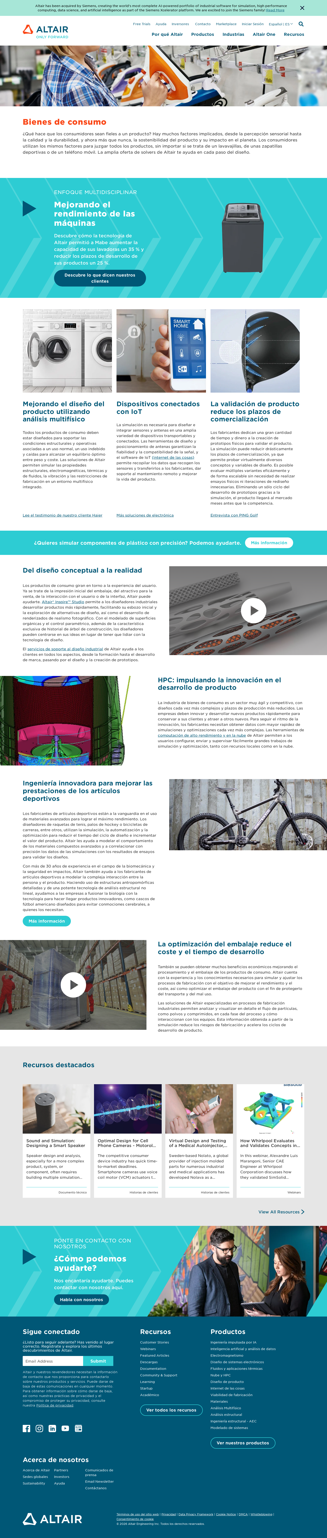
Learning (147, 1382)
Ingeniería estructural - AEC (234, 1421)
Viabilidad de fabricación (232, 1395)
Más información (269, 542)
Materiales (219, 1401)
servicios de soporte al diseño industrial (65, 648)
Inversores (180, 24)
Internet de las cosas (228, 1388)
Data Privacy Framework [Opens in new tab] (195, 1514)
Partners (61, 1470)
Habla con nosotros (81, 1299)
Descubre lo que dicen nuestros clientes (99, 278)
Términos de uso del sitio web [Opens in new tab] (137, 1514)
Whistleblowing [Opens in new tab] (261, 1514)
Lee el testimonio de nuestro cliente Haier (62, 515)
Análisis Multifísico (226, 1408)
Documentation (153, 1368)
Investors (61, 1477)
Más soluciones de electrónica (145, 515)
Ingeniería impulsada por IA (234, 1342)
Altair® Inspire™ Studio (63, 601)
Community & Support (158, 1375)
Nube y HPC (221, 1375)
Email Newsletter (99, 1481)
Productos (202, 34)
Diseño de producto (227, 1382)
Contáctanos (96, 1488)
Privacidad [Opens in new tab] (168, 1514)
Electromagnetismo (227, 1355)
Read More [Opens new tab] (275, 10)
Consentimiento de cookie (135, 1519)
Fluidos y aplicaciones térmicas (237, 1368)
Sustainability (34, 1483)
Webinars (148, 1349)
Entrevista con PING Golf (234, 515)
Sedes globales (35, 1477)
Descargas (149, 1362)
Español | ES (279, 24)
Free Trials (141, 24)
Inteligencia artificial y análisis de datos (243, 1349)
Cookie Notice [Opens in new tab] (226, 1514)
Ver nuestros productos (243, 1442)
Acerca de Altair (36, 1470)
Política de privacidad (54, 1405)
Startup (146, 1388)
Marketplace (226, 24)
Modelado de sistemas (229, 1428)
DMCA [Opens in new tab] (243, 1514)
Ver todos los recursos (171, 1409)
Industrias (233, 34)
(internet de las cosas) (173, 457)
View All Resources (279, 1211)
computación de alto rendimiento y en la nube (202, 735)
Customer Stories (154, 1342)
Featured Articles (154, 1355)
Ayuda (161, 24)
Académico (149, 1395)
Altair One (264, 34)
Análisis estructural (226, 1414)
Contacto (202, 24)
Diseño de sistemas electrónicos (237, 1362)
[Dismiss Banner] (302, 8)
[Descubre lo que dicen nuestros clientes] (243, 272)
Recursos (294, 34)
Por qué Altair (167, 34)
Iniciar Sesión (253, 24)
